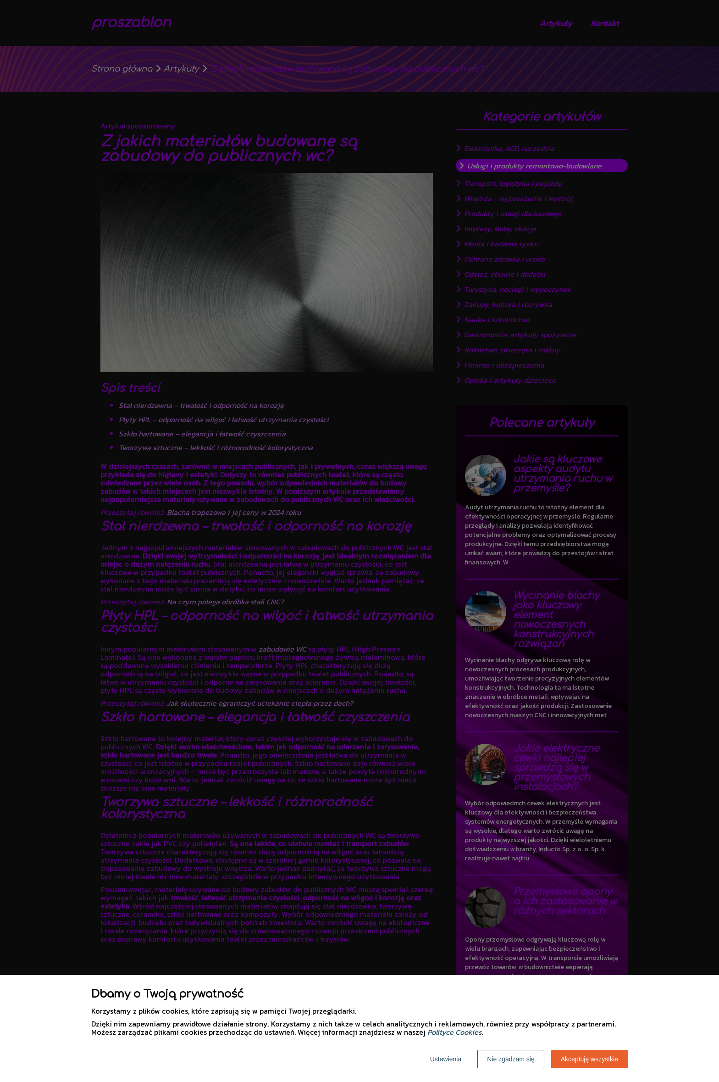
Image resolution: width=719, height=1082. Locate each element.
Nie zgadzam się (511, 1059)
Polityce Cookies (454, 1031)
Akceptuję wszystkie (589, 1059)
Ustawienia (445, 1059)
